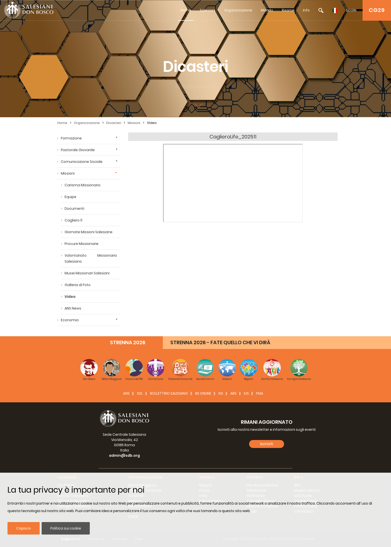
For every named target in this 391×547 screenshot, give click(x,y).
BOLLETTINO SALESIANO (169, 393)
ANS (126, 393)
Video (152, 122)
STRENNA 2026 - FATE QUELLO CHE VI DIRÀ (220, 342)
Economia (70, 320)
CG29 (377, 10)
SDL (140, 393)
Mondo (267, 10)
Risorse (288, 10)
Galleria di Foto (78, 284)
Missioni (134, 122)
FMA (259, 393)
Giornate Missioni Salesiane (88, 231)
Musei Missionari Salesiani (87, 273)
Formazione (71, 138)
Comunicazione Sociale (81, 161)
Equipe (70, 196)
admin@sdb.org (124, 455)
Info (306, 10)
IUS (246, 393)
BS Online (203, 393)
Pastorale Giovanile (78, 149)
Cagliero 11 (73, 220)
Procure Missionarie (81, 243)
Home (186, 10)
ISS (220, 393)
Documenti (74, 208)
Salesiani (207, 10)
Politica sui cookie (65, 528)
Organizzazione (238, 10)
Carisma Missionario (82, 185)
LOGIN (351, 10)
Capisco (23, 528)
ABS (233, 393)
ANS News (73, 308)
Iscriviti (266, 444)
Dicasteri (113, 122)
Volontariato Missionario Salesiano (91, 258)
